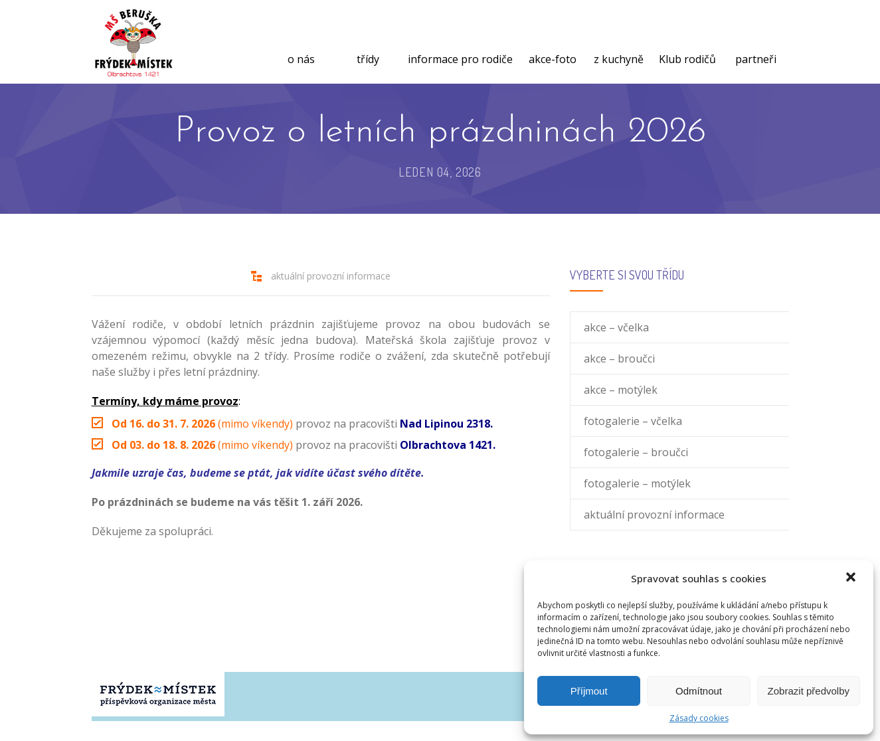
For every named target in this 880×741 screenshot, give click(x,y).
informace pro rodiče (460, 43)
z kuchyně (619, 43)
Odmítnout (698, 691)
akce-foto (552, 43)
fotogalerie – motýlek (637, 483)
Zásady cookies (699, 718)
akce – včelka (616, 327)
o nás (301, 43)
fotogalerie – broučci (636, 452)
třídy (368, 43)
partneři (755, 43)
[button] (852, 578)
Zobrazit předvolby (808, 691)
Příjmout (589, 691)
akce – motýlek (621, 389)
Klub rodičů (687, 43)
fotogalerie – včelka (633, 421)
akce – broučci (619, 358)
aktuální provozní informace (331, 276)
